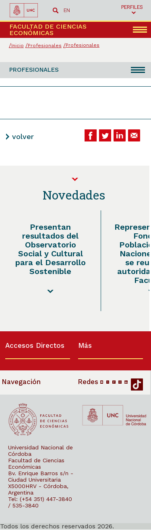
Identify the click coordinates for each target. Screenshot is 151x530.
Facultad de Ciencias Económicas (36, 463)
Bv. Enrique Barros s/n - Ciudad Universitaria (40, 476)
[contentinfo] (75, 430)
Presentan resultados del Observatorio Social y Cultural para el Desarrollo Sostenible (50, 249)
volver (23, 136)
